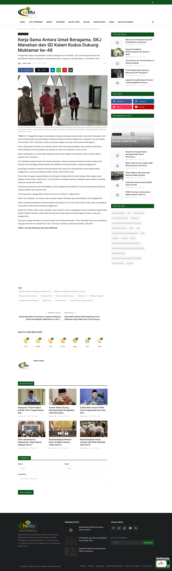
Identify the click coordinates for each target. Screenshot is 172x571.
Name (20, 464)
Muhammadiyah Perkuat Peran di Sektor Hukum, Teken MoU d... (60, 442)
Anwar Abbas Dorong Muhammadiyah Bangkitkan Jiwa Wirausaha (62, 410)
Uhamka (124, 238)
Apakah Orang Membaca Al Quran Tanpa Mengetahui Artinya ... (139, 81)
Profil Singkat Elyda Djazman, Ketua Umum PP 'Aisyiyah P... (137, 71)
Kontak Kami (99, 22)
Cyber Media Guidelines (114, 566)
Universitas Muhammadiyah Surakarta (126, 243)
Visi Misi (90, 566)
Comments (24, 458)
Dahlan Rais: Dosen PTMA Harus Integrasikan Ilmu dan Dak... (93, 410)
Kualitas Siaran (125, 22)
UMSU (133, 238)
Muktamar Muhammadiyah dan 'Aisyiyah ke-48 (34, 291)
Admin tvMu (24, 63)
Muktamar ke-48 (46, 296)
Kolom (86, 22)
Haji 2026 (129, 263)
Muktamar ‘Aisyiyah (96, 296)
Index (111, 22)
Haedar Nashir (139, 213)
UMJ (138, 228)
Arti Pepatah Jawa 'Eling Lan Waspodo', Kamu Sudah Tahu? (93, 539)
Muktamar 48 (82, 296)
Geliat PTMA (74, 22)
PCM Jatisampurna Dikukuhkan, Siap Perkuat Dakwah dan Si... (29, 442)
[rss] (136, 528)
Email (66, 464)
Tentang (83, 566)
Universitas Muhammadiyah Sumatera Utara (128, 248)
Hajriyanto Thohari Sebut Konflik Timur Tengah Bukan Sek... (31, 410)
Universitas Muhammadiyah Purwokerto (126, 223)
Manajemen (100, 566)
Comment (22, 474)
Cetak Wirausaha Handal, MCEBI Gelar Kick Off (139, 183)
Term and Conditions (132, 566)
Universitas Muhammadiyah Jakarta (125, 233)
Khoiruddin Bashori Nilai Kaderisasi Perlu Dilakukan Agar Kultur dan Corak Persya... (82, 318)
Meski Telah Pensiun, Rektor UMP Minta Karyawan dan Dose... (139, 164)
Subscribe (148, 543)
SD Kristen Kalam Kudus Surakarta (81, 300)
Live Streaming (36, 22)
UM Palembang (117, 263)
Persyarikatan (33, 29)
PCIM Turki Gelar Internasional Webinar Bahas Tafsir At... (138, 193)
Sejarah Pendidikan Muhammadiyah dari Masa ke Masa (137, 51)
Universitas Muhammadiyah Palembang (126, 258)
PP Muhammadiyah (119, 228)
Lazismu (115, 238)
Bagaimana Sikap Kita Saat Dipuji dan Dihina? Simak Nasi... (92, 549)
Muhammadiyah (118, 213)
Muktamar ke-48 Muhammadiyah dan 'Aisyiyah (69, 291)
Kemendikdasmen (118, 253)
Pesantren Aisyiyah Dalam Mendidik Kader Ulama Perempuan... (136, 154)
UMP (131, 228)
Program (60, 22)
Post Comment (26, 492)
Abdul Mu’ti (135, 218)
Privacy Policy (147, 566)
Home (22, 22)
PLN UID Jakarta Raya (119, 218)
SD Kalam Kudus (60, 300)
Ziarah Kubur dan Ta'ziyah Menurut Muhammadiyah (140, 61)
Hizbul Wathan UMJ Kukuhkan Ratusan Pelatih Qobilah (138, 174)
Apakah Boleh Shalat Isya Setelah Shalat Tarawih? (91, 528)
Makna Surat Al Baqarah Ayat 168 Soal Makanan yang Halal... (139, 41)
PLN (128, 213)
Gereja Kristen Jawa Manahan (29, 300)
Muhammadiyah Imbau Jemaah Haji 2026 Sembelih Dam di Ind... (92, 442)
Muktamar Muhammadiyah (28, 296)
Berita (49, 22)
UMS (142, 233)
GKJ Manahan (47, 300)
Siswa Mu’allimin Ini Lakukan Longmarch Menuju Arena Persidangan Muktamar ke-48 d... (40, 318)
